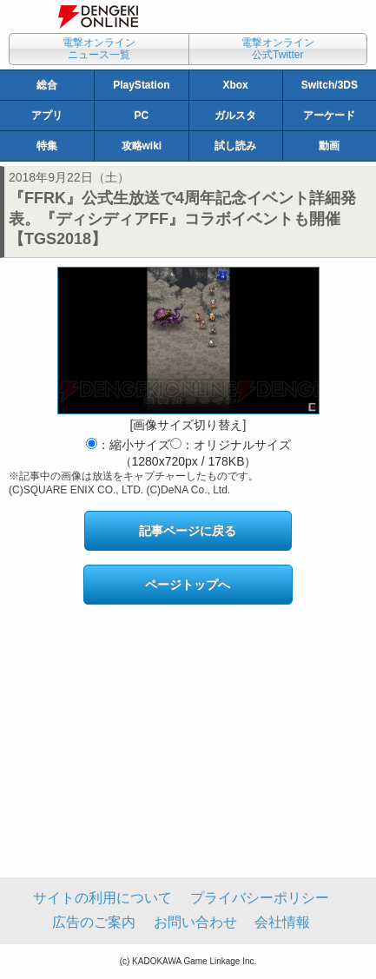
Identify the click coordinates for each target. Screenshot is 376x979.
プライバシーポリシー (259, 897)
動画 (329, 146)
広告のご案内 (93, 922)
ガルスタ (235, 115)
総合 (46, 85)
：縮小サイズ (128, 445)
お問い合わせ (195, 922)
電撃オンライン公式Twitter (277, 48)
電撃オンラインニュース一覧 (99, 48)
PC (142, 115)
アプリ (47, 115)
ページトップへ (187, 585)
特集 (46, 146)
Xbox (234, 85)
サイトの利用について (102, 897)
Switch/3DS (329, 85)
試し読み (235, 146)
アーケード (329, 115)
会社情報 (282, 922)
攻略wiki (142, 146)
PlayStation (141, 85)
